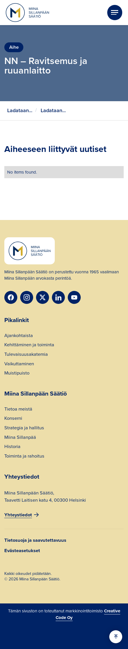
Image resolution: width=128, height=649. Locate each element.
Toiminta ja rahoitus (24, 457)
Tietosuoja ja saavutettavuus (35, 540)
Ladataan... (19, 110)
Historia (12, 447)
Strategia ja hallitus (24, 428)
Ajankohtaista (18, 336)
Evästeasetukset (22, 550)
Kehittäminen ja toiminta (29, 345)
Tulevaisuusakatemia (26, 355)
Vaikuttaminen (19, 364)
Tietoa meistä (18, 410)
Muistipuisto (16, 374)
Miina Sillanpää (20, 438)
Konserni (13, 419)
